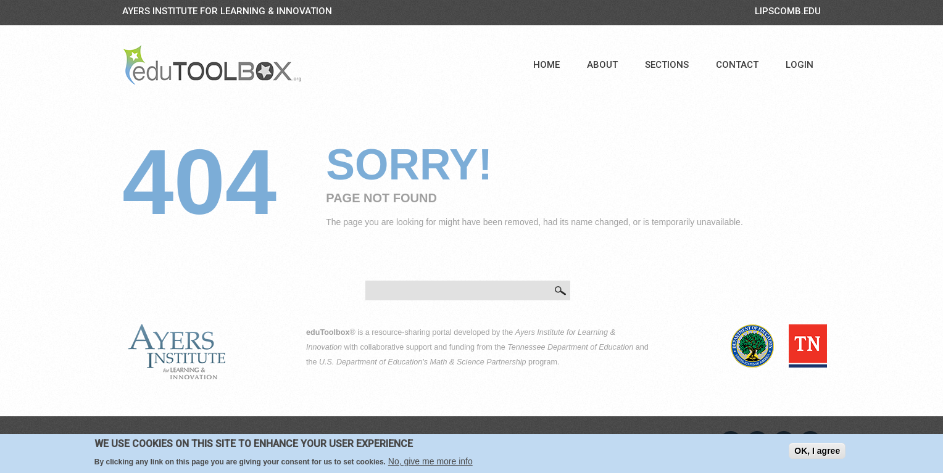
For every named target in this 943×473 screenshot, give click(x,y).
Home (546, 64)
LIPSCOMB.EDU (788, 11)
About (602, 64)
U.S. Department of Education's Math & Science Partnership (422, 362)
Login (799, 64)
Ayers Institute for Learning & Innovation (227, 11)
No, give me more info (430, 462)
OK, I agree (817, 451)
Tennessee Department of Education (570, 347)
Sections (667, 64)
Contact (737, 64)
